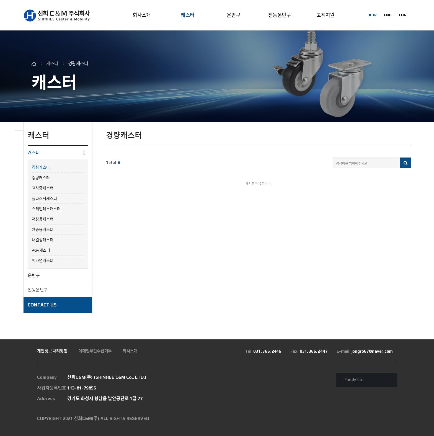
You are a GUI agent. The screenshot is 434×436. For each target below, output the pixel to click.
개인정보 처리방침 (52, 351)
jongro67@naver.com (365, 351)
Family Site (353, 379)
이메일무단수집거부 (95, 351)
